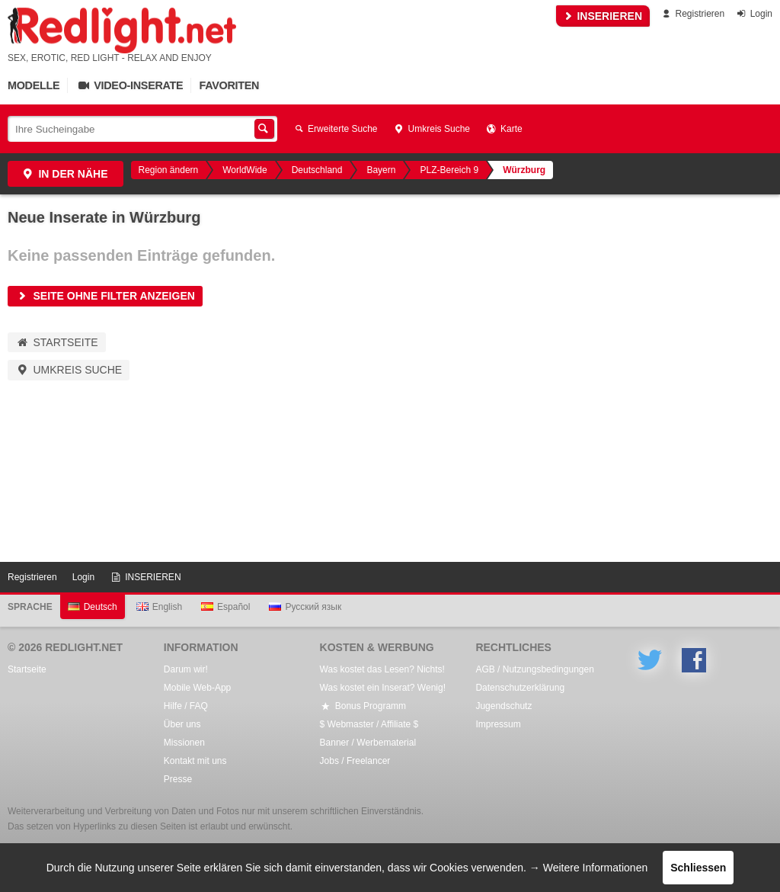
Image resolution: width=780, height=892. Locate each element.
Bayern (380, 170)
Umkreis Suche (431, 129)
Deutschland (317, 170)
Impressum (497, 724)
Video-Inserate (129, 85)
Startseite (56, 342)
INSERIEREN (603, 16)
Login (753, 13)
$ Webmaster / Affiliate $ (369, 724)
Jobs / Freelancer (355, 761)
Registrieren (692, 13)
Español (225, 607)
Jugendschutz (503, 706)
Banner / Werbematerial (368, 742)
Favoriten (229, 85)
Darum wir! (186, 669)
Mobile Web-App (198, 687)
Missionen (184, 742)
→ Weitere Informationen (588, 868)
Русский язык (305, 607)
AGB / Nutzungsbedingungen (534, 669)
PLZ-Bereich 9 (449, 170)
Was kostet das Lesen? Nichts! (382, 669)
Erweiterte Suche (335, 129)
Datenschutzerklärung (519, 687)
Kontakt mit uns (195, 761)
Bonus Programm (363, 706)
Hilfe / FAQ (186, 706)
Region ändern (169, 170)
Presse (178, 779)
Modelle (33, 85)
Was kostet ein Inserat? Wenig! (383, 687)
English (159, 607)
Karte (504, 129)
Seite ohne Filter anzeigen (105, 296)
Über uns (182, 724)
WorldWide (244, 170)
